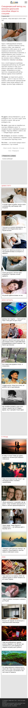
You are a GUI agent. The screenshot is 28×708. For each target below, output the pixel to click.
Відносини (15, 148)
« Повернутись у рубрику (9, 155)
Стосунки (22, 148)
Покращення (16, 150)
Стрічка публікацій (7, 158)
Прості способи (7, 148)
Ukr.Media (19, 60)
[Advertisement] (14, 100)
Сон (10, 150)
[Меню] (25, 2)
